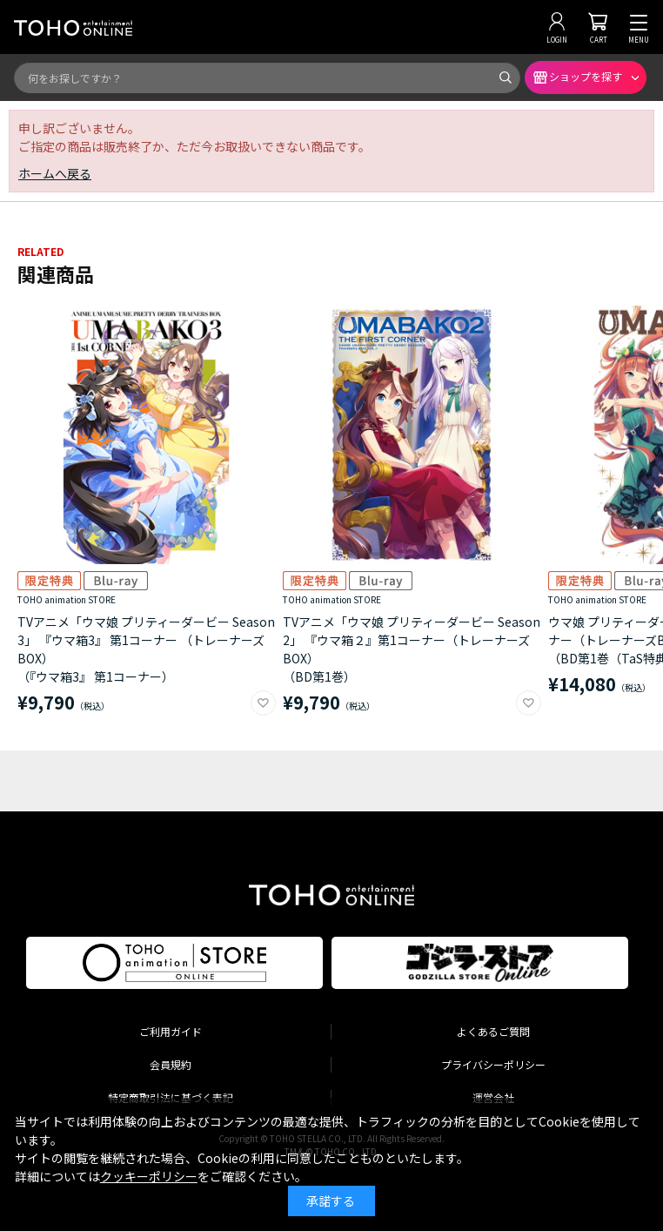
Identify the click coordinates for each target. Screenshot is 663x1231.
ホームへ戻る (54, 173)
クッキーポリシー (149, 1176)
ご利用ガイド (170, 1031)
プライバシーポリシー (493, 1064)
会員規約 (170, 1064)
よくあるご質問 (493, 1031)
